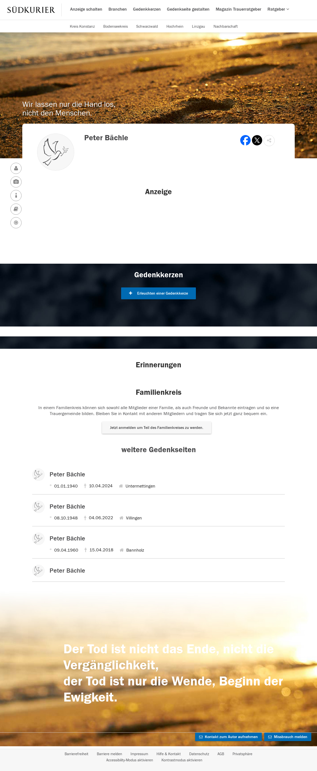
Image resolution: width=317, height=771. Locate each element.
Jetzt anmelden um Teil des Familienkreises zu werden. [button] (156, 427)
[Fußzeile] (158, 757)
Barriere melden (109, 754)
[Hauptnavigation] (158, 10)
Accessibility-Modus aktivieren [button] (129, 760)
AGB (220, 754)
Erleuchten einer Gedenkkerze (158, 293)
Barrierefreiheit (76, 754)
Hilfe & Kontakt (169, 754)
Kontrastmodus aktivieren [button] (181, 760)
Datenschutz (199, 754)
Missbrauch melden (287, 737)
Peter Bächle (67, 474)
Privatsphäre (242, 754)
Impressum (139, 754)
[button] (269, 140)
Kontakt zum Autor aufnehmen (228, 737)
